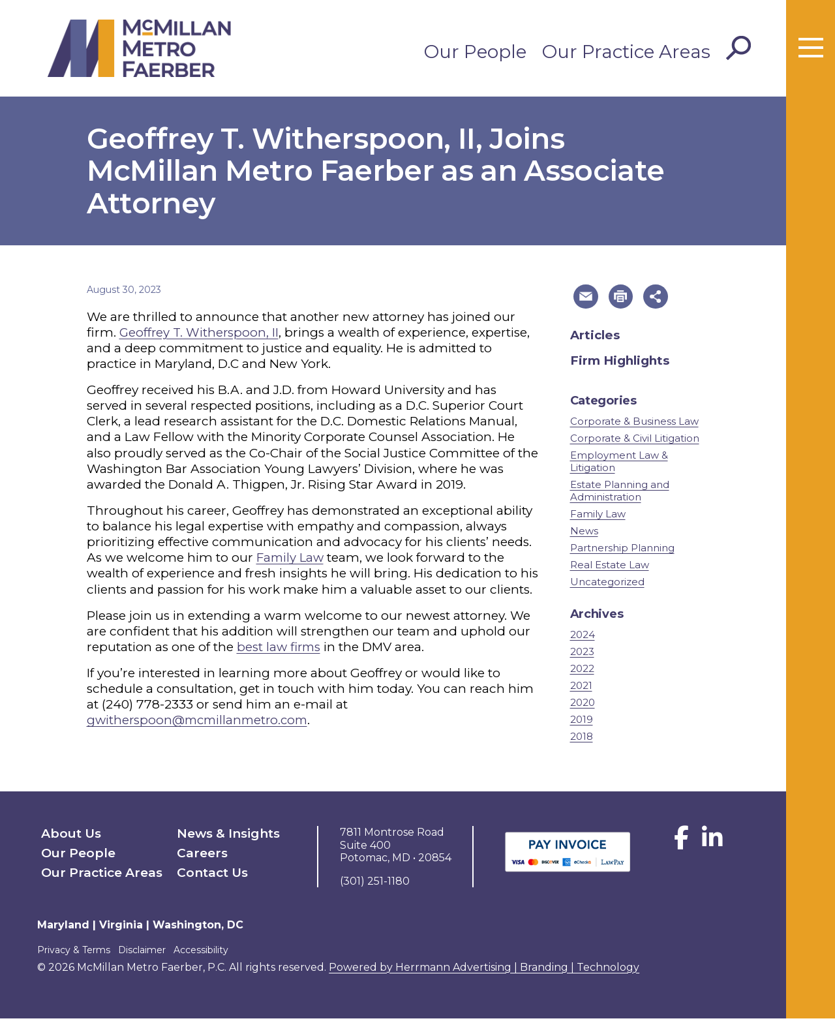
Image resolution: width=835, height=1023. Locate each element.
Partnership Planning (622, 552)
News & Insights (220, 837)
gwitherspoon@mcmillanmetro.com (201, 719)
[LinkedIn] (712, 847)
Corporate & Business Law (634, 425)
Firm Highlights (620, 364)
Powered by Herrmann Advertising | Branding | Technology (484, 971)
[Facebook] (681, 847)
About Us (66, 837)
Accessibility (214, 954)
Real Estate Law (609, 569)
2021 (581, 689)
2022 (582, 672)
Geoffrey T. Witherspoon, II (200, 332)
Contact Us (207, 870)
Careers (198, 853)
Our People (475, 51)
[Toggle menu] (810, 48)
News (584, 535)
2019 (581, 724)
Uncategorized (607, 586)
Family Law (291, 557)
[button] (587, 298)
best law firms (280, 646)
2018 (581, 741)
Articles (596, 338)
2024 (582, 638)
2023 (582, 655)
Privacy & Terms (73, 954)
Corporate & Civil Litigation (634, 442)
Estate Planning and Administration (619, 494)
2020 (582, 707)
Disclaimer (148, 954)
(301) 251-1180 (375, 885)
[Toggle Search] (738, 48)
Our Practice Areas (626, 51)
